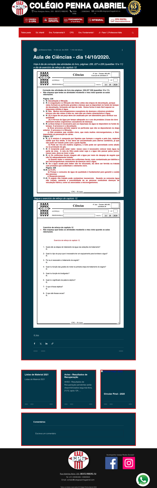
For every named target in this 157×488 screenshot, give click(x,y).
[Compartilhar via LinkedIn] (46, 343)
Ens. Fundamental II (57, 32)
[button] (133, 33)
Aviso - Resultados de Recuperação (75, 375)
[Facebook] (111, 463)
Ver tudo (132, 365)
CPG (72, 32)
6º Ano (36, 335)
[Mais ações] (122, 49)
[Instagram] (129, 463)
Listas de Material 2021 (37, 374)
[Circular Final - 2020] (118, 380)
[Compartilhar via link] (52, 343)
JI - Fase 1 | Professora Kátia (110, 32)
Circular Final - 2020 (114, 394)
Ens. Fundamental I (86, 32)
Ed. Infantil (40, 32)
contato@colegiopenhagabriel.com (80, 480)
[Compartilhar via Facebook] (34, 343)
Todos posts (26, 32)
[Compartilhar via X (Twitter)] (40, 343)
